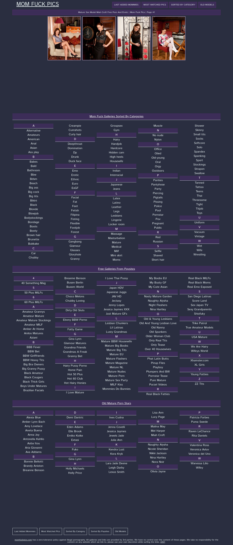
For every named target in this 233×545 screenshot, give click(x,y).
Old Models (207, 4)
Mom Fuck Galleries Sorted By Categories (117, 116)
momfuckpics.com (23, 539)
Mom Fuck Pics (37, 4)
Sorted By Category (183, 4)
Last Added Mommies (126, 4)
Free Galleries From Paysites (116, 269)
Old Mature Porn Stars (116, 403)
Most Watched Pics (155, 4)
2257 (162, 542)
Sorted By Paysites (100, 531)
